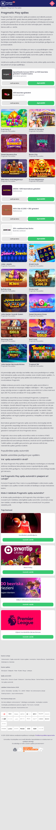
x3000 (23, 691)
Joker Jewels (6, 264)
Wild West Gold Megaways (12, 179)
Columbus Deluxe (30, 679)
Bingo (24, 671)
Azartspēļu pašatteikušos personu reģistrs (14, 705)
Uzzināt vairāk (28, 540)
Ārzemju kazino (6, 693)
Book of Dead (50, 679)
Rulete (20, 671)
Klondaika (9, 691)
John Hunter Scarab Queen (12, 314)
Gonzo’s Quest (13, 679)
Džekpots (10, 671)
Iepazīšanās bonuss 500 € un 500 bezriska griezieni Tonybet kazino (30, 73)
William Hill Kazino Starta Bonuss (28, 600)
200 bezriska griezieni (22, 93)
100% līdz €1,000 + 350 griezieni (26, 209)
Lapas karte (51, 735)
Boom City (33, 154)
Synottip (15, 691)
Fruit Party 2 (6, 129)
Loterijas (29, 671)
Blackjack (4, 671)
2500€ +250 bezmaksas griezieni (26, 189)
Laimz (3, 691)
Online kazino (5, 659)
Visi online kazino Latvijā (37, 691)
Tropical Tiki (34, 364)
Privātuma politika (41, 735)
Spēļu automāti (15, 659)
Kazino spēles (24, 659)
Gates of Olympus (36, 129)
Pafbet (28, 691)
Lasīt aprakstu (14, 83)
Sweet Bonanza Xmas (38, 314)
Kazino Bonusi (41, 659)
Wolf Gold (33, 339)
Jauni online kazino (17, 693)
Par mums (30, 705)
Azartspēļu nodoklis (42, 702)
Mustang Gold (6, 339)
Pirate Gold (33, 289)
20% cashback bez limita (23, 228)
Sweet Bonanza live (9, 154)
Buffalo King (6, 289)
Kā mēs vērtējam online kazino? (11, 702)
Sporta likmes (50, 659)
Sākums (3, 8)
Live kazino (32, 659)
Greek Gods (34, 264)
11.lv (20, 691)
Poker (15, 671)
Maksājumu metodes (7, 662)
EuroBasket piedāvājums (28, 535)
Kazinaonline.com (22, 707)
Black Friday (28, 567)
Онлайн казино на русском (8, 707)
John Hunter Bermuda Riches (13, 364)
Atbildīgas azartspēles (28, 702)
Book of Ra (4, 679)
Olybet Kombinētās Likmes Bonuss (28, 632)
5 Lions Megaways (36, 179)
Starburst (21, 679)
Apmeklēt (41, 83)
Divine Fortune (40, 679)
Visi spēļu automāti (7, 682)
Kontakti (36, 705)
